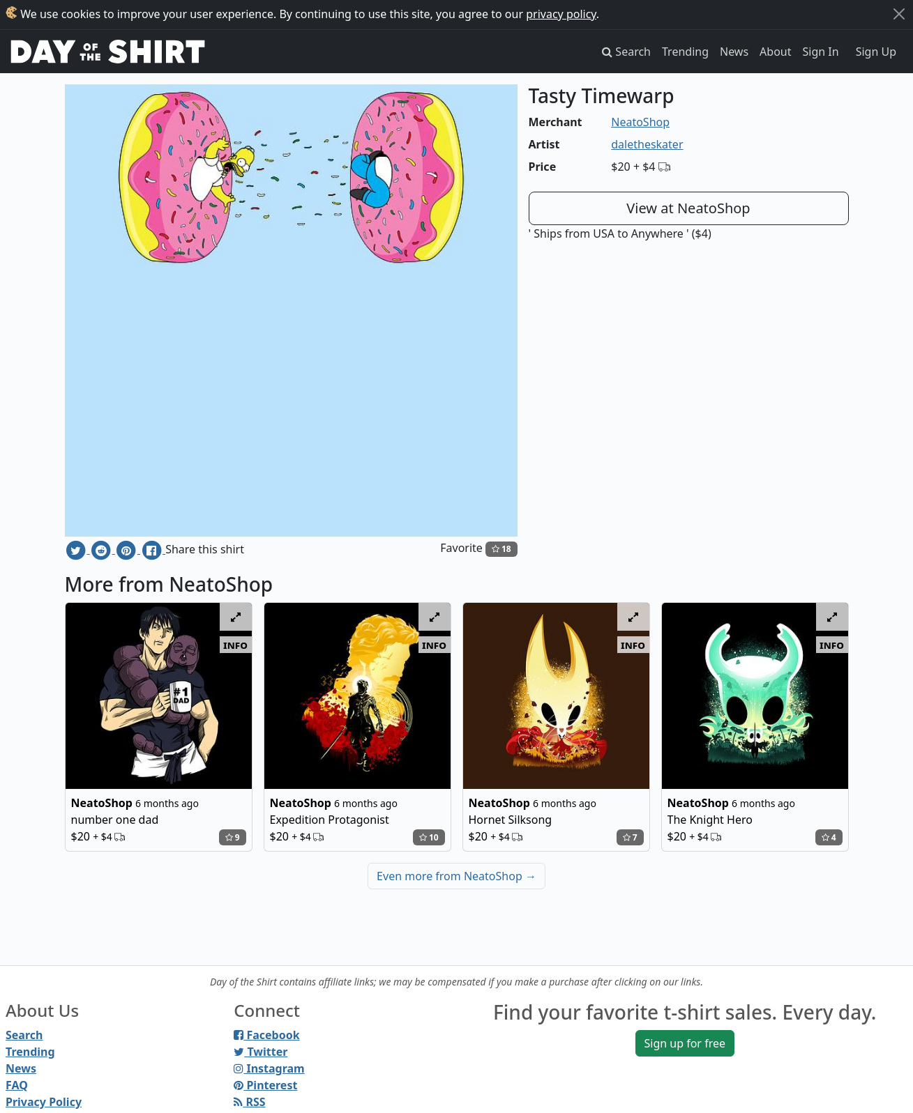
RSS (249, 1102)
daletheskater (647, 144)
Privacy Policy (44, 1102)
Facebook (266, 1035)
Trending (685, 51)
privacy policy (561, 14)
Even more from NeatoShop (456, 876)
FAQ (17, 1085)
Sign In (821, 51)
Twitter (260, 1051)
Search (24, 1035)
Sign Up (876, 51)
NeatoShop (640, 122)
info (235, 644)
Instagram (269, 1068)
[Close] (899, 14)
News (734, 51)
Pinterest (265, 1085)
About (775, 51)
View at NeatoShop (688, 208)
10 (429, 837)
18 (501, 549)
